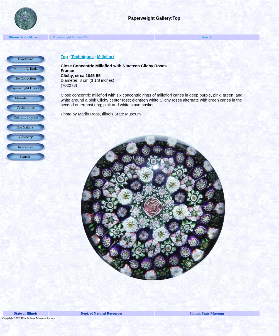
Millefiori (105, 57)
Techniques (82, 57)
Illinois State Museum (25, 37)
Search (207, 37)
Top (64, 57)
